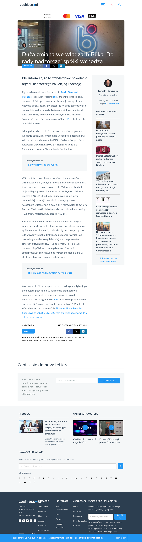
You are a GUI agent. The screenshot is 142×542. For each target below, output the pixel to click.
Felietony (42, 511)
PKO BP (78, 337)
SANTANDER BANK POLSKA (61, 340)
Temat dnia (43, 506)
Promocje (24, 414)
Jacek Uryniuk (35, 44)
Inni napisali (43, 530)
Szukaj (58, 519)
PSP (66, 118)
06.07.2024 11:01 (35, 46)
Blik (24, 78)
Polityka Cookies (80, 521)
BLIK (28, 337)
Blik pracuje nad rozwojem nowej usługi (49, 272)
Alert (58, 514)
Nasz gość (42, 516)
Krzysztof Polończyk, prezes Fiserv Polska (109, 441)
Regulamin (77, 516)
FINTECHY (28, 66)
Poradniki (42, 525)
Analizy (41, 521)
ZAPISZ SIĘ (109, 380)
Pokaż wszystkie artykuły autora (108, 260)
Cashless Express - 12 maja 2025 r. (84, 441)
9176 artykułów (112, 103)
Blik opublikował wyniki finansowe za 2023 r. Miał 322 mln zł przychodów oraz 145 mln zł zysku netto (54, 313)
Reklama (77, 511)
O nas (75, 506)
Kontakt (76, 525)
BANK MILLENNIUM (41, 340)
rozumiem (121, 537)
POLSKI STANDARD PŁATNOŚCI (61, 337)
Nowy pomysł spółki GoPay (42, 164)
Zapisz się (120, 516)
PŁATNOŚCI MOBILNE (39, 337)
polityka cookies (95, 537)
